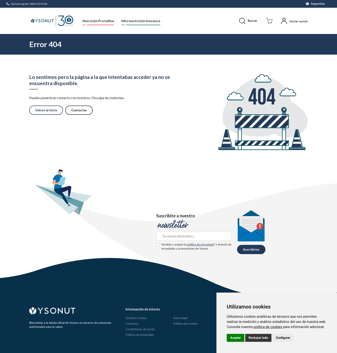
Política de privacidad (140, 334)
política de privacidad (200, 244)
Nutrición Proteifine (98, 21)
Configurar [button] (283, 337)
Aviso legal (180, 318)
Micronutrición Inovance (140, 21)
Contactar (79, 110)
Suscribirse (251, 249)
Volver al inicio (46, 110)
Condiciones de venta (140, 329)
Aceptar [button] (235, 337)
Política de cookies (185, 323)
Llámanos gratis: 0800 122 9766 (29, 3)
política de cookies (268, 327)
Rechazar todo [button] (258, 337)
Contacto (132, 323)
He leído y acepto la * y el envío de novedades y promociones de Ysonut (196, 246)
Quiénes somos (136, 318)
